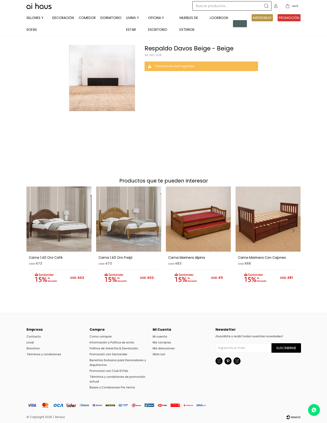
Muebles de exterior (189, 23)
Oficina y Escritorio (157, 23)
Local (30, 342)
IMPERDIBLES (262, 17)
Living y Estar (132, 23)
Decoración (63, 17)
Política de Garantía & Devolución (114, 348)
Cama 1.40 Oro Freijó (116, 257)
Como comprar (101, 336)
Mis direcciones (164, 348)
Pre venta (239, 23)
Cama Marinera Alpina (186, 257)
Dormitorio (110, 17)
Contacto (33, 336)
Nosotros (33, 348)
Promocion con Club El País (109, 371)
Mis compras (162, 342)
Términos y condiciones (43, 354)
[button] (295, 240)
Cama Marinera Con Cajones (262, 257)
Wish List (159, 354)
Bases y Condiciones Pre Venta (112, 387)
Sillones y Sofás (34, 23)
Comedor (87, 17)
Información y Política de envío (112, 342)
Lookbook (219, 17)
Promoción (289, 17)
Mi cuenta (160, 336)
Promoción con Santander (108, 354)
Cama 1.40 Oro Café (46, 257)
